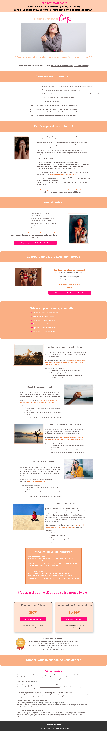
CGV (39, 728)
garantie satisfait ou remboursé (49, 687)
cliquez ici (34, 681)
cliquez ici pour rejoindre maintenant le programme (47, 703)
